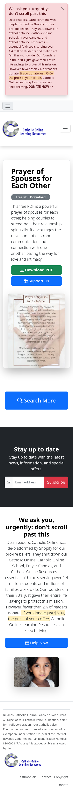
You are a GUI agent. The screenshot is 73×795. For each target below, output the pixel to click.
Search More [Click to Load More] (36, 400)
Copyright (61, 777)
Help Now (36, 642)
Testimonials (27, 777)
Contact (45, 777)
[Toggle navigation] (7, 106)
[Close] (62, 8)
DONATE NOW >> (41, 87)
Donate (63, 785)
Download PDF (36, 270)
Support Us (36, 281)
